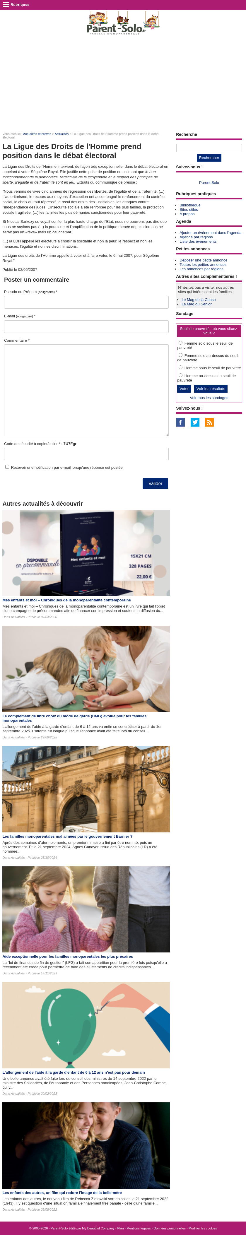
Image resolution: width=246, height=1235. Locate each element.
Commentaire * (17, 340)
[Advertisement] (123, 84)
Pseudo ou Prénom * (30, 292)
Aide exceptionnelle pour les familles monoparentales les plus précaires (67, 956)
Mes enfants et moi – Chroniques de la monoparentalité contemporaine (66, 600)
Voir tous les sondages (209, 398)
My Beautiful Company (98, 1228)
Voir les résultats (211, 388)
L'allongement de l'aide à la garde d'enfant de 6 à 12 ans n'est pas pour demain (73, 1072)
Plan (120, 1228)
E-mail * (19, 316)
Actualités (62, 134)
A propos (187, 214)
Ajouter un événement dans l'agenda (210, 232)
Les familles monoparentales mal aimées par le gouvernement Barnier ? (67, 836)
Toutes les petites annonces (203, 264)
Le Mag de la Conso (199, 299)
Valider (155, 483)
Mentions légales (139, 1228)
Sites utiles (189, 209)
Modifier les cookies (203, 1228)
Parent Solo (209, 182)
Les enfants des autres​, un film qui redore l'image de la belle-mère (62, 1192)
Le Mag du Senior (197, 304)
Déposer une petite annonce (203, 260)
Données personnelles (170, 1228)
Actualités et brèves (37, 134)
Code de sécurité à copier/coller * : (40, 444)
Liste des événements (198, 241)
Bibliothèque (190, 205)
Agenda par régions (196, 237)
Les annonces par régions (201, 269)
